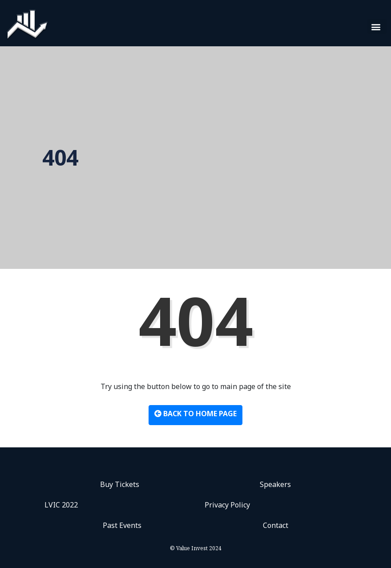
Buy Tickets (119, 484)
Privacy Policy (227, 505)
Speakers (275, 484)
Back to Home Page (195, 413)
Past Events (122, 525)
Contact (275, 525)
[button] (377, 26)
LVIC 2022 (61, 505)
